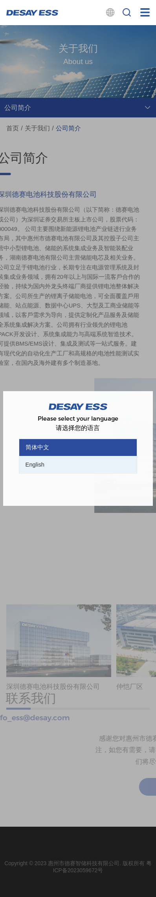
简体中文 (37, 447)
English (35, 464)
